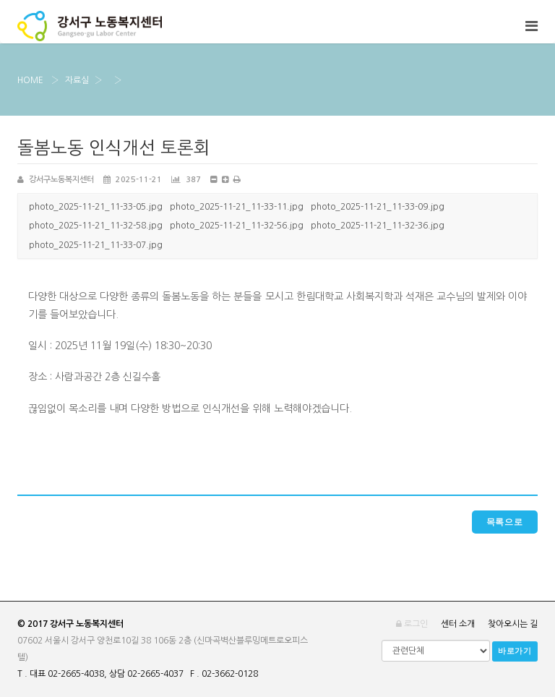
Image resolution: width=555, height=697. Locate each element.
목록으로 (504, 522)
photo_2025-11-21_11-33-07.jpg (96, 245)
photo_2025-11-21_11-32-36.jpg (377, 225)
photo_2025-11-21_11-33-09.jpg (377, 206)
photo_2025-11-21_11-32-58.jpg (96, 225)
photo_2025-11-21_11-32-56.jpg (237, 225)
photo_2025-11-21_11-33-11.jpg (237, 206)
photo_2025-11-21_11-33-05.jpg (96, 206)
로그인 (412, 624)
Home (30, 80)
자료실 (77, 80)
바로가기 (515, 651)
